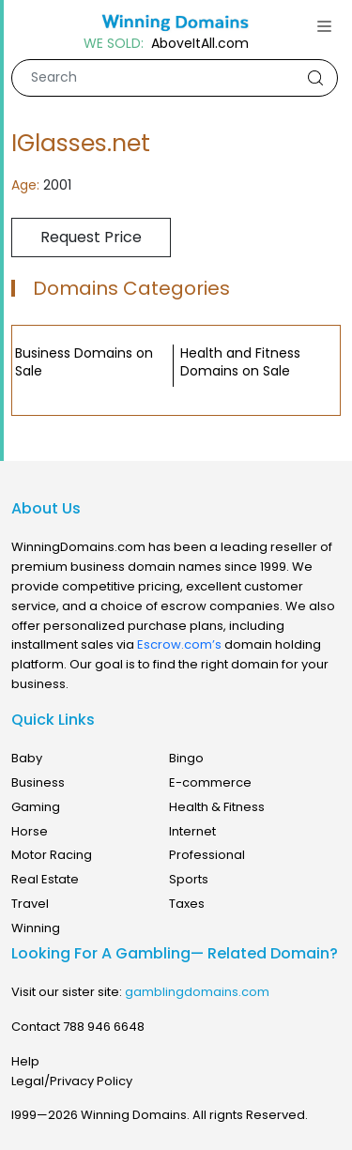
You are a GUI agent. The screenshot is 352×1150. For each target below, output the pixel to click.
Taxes (187, 903)
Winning (35, 928)
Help (25, 1061)
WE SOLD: (114, 44)
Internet (192, 831)
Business (38, 782)
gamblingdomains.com (197, 992)
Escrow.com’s (179, 644)
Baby (26, 758)
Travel (30, 903)
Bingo (186, 758)
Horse (29, 831)
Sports (188, 879)
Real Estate (45, 879)
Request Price (91, 237)
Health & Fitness (217, 807)
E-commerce (210, 782)
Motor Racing (51, 855)
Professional (207, 855)
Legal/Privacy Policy (71, 1081)
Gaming (35, 807)
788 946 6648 (104, 1026)
